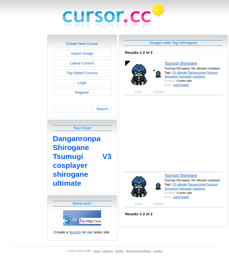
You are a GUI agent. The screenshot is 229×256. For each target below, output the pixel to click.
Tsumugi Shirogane (180, 63)
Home (97, 251)
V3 (174, 72)
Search (102, 109)
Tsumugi (212, 72)
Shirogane (171, 76)
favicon (75, 232)
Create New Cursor (82, 44)
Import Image (82, 53)
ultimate (182, 72)
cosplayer (198, 76)
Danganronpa (197, 72)
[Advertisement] (23, 118)
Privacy (119, 251)
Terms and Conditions (138, 251)
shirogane (185, 76)
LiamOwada (181, 84)
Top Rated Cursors (82, 73)
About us (107, 251)
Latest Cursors (82, 63)
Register (82, 92)
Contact (157, 251)
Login (82, 83)
